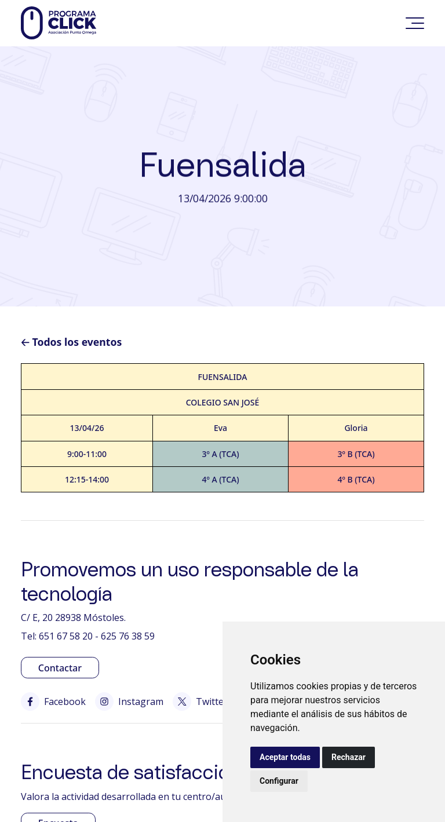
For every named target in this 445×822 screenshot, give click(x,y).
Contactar (60, 668)
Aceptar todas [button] (285, 757)
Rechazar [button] (348, 757)
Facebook (53, 701)
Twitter (200, 701)
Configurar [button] (279, 781)
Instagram (129, 701)
